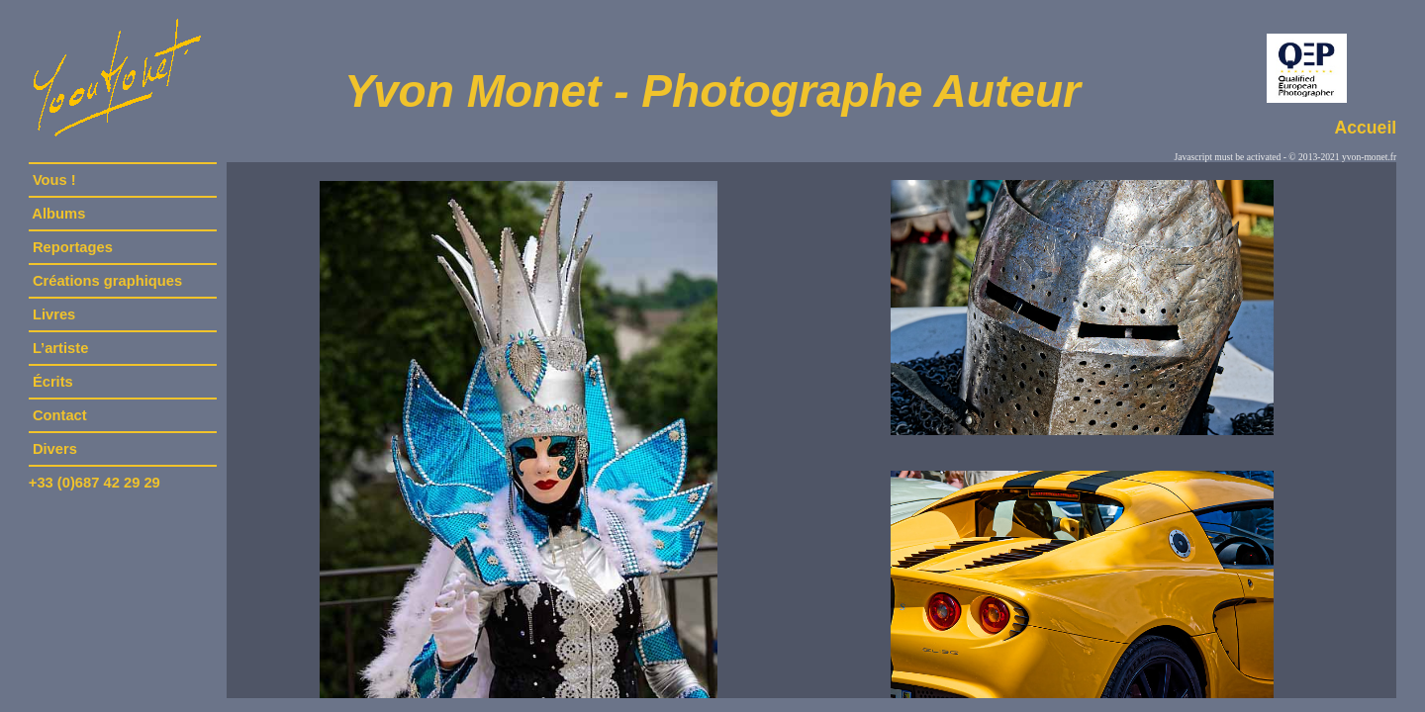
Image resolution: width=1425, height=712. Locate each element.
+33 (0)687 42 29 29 (94, 482)
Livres (54, 314)
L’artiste (61, 348)
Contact (60, 415)
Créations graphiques (107, 281)
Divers (55, 449)
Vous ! (54, 180)
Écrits (53, 382)
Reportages (73, 247)
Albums (59, 214)
